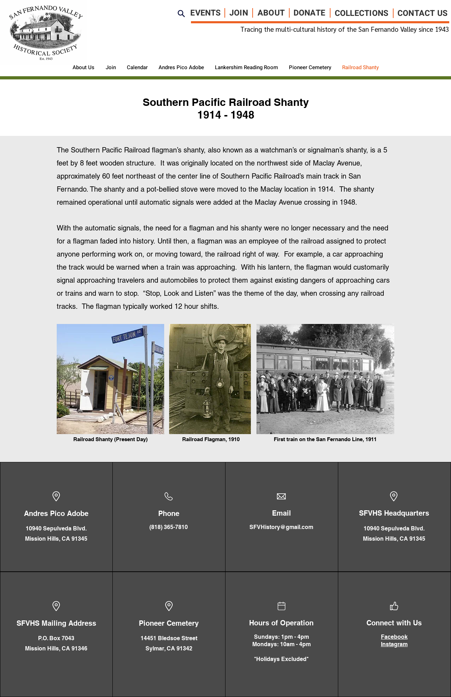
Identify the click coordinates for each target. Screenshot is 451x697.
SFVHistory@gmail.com (281, 527)
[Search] (181, 13)
